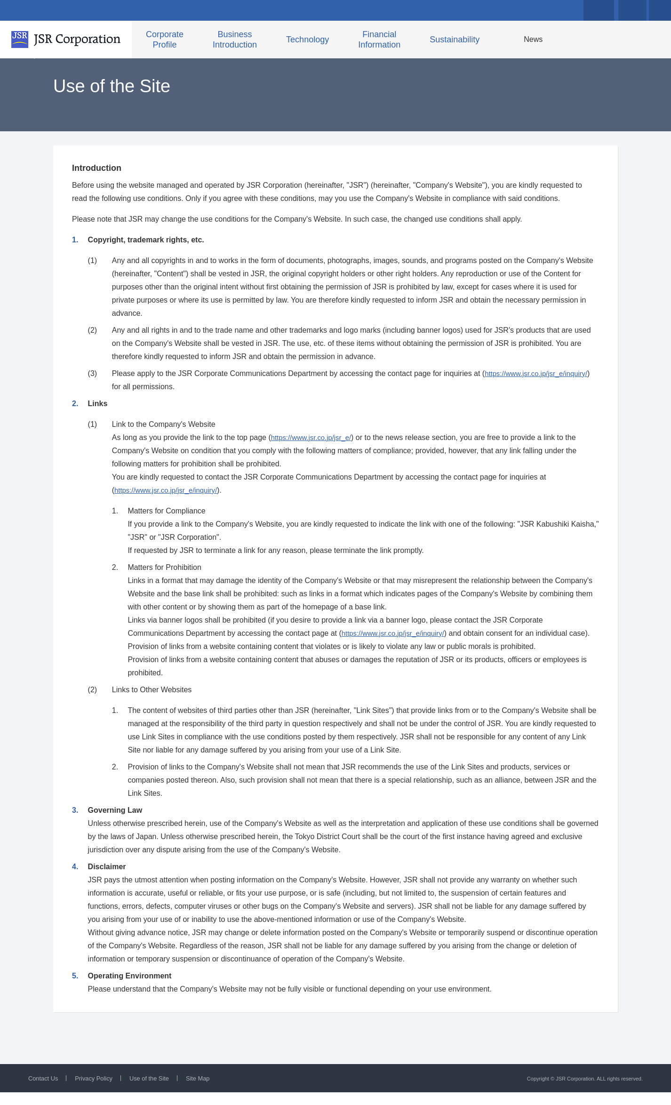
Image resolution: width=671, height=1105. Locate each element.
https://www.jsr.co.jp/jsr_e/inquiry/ (540, 391)
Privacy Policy (98, 1091)
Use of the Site (157, 1091)
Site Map (209, 1091)
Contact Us (44, 1091)
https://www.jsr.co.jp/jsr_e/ (314, 455)
